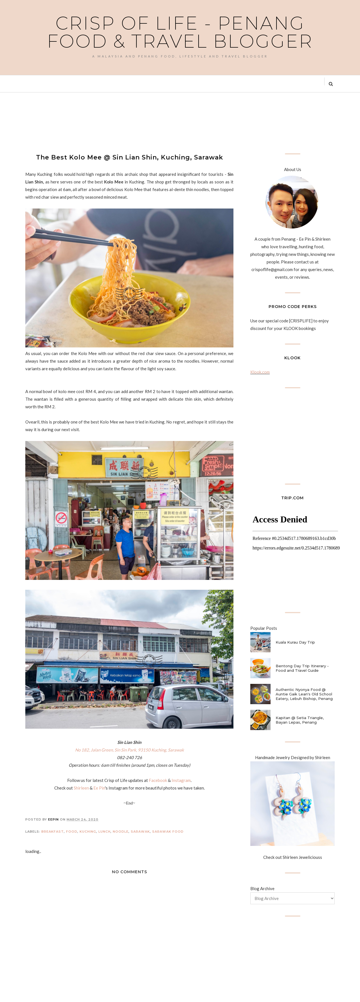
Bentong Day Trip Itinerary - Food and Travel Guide (302, 668)
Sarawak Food (168, 831)
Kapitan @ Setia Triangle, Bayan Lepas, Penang (300, 719)
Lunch (104, 831)
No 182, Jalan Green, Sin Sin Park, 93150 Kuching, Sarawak (129, 749)
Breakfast (52, 831)
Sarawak (140, 831)
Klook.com (260, 371)
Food (71, 831)
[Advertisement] (127, 122)
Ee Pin (99, 787)
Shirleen (81, 787)
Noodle (121, 831)
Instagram (181, 780)
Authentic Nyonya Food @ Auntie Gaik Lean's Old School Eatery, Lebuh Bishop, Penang (304, 694)
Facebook (158, 780)
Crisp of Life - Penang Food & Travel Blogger (180, 32)
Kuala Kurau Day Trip (295, 642)
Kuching (88, 831)
